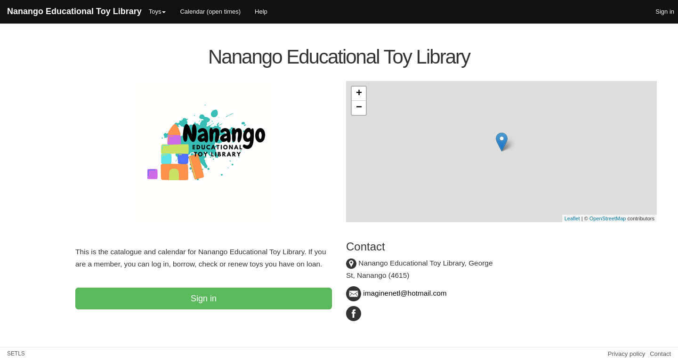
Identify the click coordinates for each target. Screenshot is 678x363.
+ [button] (359, 94)
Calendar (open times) (210, 11)
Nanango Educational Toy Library (74, 11)
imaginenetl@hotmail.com (396, 293)
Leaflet (572, 218)
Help (261, 11)
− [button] (359, 108)
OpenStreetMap (607, 218)
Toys (157, 11)
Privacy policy (626, 353)
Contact (660, 353)
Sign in (204, 298)
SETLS (16, 353)
